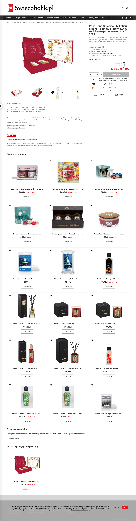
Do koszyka (27, 197)
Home (8, 18)
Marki (83, 18)
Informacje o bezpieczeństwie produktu (21, 126)
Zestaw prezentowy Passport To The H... (68, 189)
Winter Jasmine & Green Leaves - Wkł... (27, 414)
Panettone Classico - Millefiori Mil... (27, 481)
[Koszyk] (123, 17)
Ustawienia (116, 508)
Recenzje (11, 135)
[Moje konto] (126, 17)
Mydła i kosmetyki (70, 18)
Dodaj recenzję (32, 140)
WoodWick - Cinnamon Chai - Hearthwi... (109, 234)
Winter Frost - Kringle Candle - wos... (109, 414)
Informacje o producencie (16, 128)
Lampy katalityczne (96, 18)
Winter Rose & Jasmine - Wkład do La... (109, 369)
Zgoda (125, 508)
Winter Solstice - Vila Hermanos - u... (27, 324)
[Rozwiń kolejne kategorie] (109, 17)
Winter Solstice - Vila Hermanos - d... (68, 369)
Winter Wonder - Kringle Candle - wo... (27, 279)
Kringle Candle (21, 18)
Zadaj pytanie (14, 438)
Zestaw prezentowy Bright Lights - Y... (109, 189)
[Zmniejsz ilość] (97, 74)
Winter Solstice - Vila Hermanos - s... (27, 369)
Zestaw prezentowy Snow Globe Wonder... (27, 189)
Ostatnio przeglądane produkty (22, 446)
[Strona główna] (30, 7)
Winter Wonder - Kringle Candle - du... (68, 279)
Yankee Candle (36, 18)
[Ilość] (94, 74)
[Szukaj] (119, 17)
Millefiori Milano (53, 18)
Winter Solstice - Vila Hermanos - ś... (68, 324)
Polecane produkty (16, 154)
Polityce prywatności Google (80, 510)
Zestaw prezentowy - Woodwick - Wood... (67, 234)
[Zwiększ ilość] (90, 74)
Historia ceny (94, 60)
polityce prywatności (65, 508)
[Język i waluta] (130, 17)
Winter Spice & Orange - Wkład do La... (109, 279)
